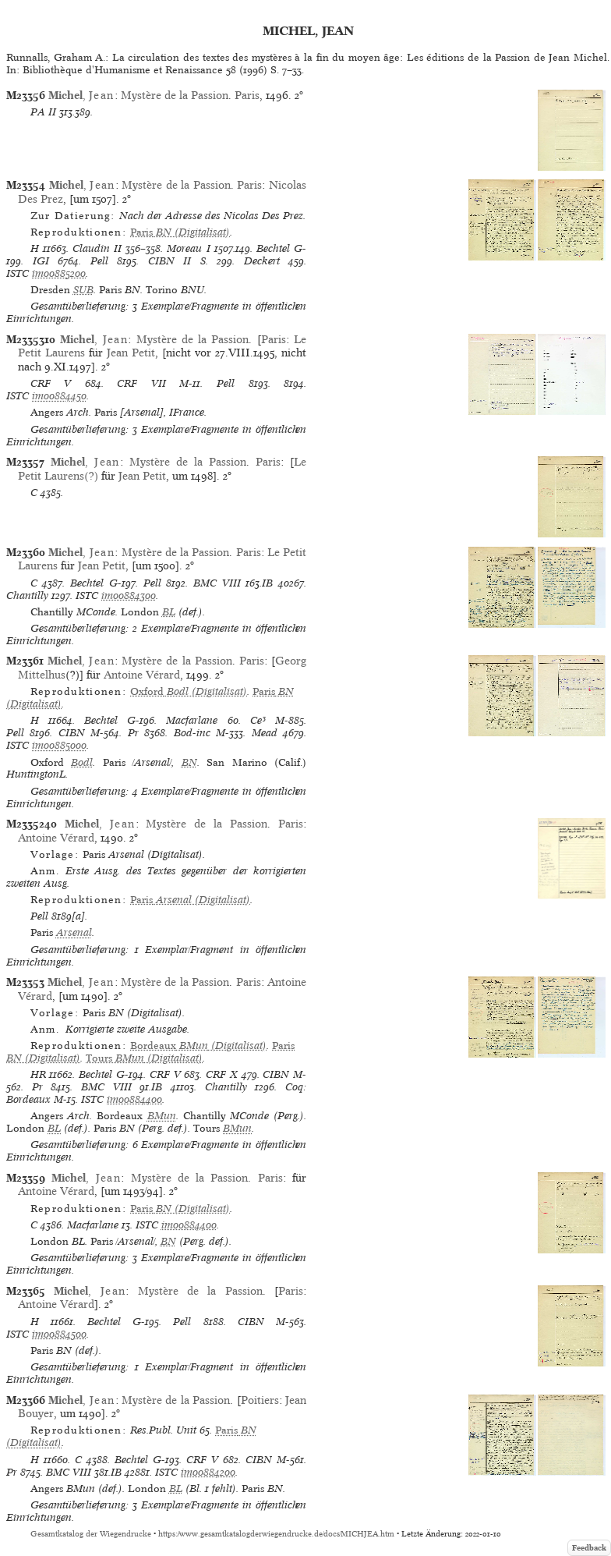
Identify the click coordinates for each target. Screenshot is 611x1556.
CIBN (71, 732)
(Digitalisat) (180, 232)
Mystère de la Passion (174, 95)
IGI (41, 261)
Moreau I (188, 248)
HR (38, 1074)
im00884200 (208, 1472)
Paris (247, 95)
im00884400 (134, 1099)
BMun (161, 1115)
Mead (264, 732)
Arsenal (74, 932)
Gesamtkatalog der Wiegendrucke (90, 1534)
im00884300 (128, 595)
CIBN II (170, 261)
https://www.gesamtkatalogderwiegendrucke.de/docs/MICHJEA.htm (276, 1534)
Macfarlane (191, 720)
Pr (133, 732)
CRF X (222, 1074)
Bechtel (273, 248)
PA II (43, 112)
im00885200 (59, 273)
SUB (83, 289)
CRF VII (141, 383)
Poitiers (260, 1400)
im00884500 (59, 1334)
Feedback (589, 1548)
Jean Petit (131, 353)
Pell (99, 261)
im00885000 (59, 745)
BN (189, 762)
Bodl (82, 762)
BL (168, 612)
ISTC (17, 273)
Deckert (262, 261)
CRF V (51, 383)
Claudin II (97, 248)
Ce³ (258, 720)
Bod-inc (192, 732)
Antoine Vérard (142, 675)
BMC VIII (217, 583)
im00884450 (59, 395)
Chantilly (27, 595)
